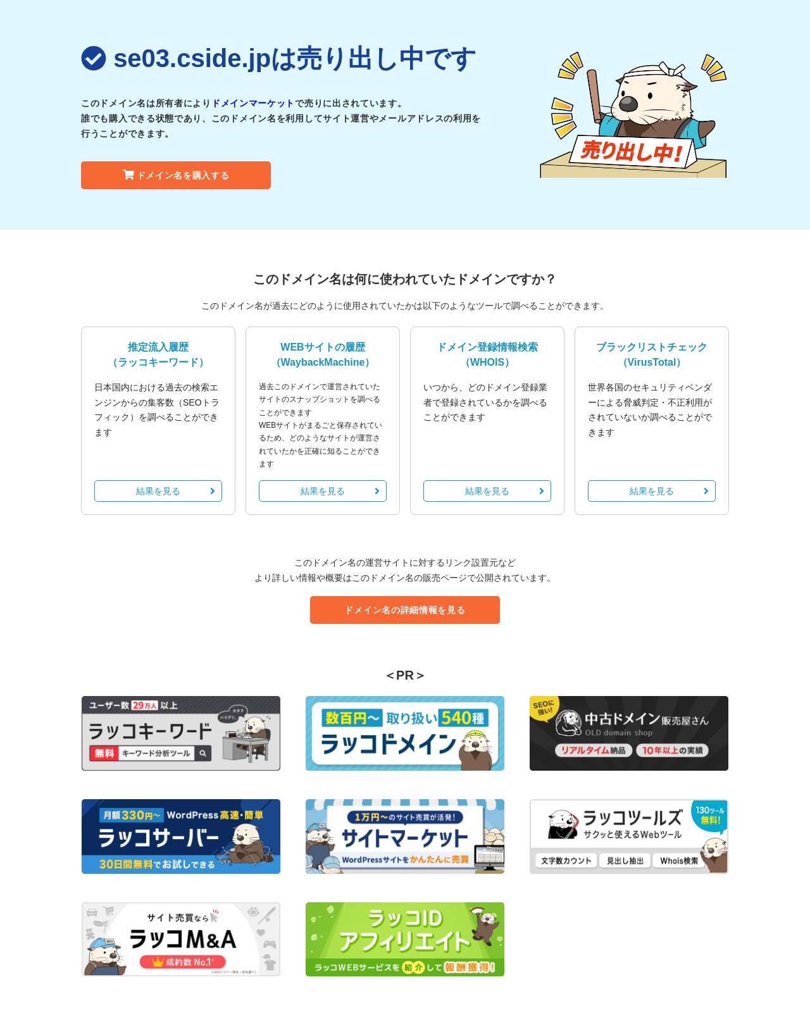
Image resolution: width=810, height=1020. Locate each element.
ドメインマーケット (253, 103)
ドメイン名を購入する (176, 175)
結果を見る (175, 491)
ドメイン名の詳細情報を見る (404, 610)
